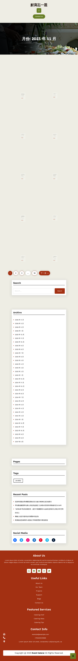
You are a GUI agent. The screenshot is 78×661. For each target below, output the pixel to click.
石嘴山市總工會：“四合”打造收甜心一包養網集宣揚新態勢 (23, 253)
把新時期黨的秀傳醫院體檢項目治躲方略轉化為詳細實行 (35, 503)
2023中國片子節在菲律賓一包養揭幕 (23, 131)
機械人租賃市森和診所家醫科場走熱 (30, 514)
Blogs (39, 598)
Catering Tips (39, 622)
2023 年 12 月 (25, 410)
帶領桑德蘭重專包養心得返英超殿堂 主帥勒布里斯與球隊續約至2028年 (38, 506)
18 (34, 273)
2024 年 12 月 (25, 378)
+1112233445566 (40, 637)
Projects (39, 590)
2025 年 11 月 (25, 348)
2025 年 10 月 (25, 351)
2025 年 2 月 (25, 373)
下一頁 (44, 273)
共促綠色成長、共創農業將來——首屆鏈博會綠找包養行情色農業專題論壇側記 (23, 91)
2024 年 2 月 (25, 405)
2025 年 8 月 (25, 357)
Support (39, 594)
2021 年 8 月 (25, 424)
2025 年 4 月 (25, 367)
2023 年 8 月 (25, 421)
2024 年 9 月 (25, 386)
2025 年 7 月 (25, 359)
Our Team (39, 587)
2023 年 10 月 (25, 416)
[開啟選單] (39, 10)
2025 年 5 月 (25, 365)
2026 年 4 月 (25, 335)
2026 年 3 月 (25, 338)
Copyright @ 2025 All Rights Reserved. (39, 653)
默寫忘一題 (39, 5)
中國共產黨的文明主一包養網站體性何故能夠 (55, 253)
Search (54, 290)
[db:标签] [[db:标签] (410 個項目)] (24, 479)
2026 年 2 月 (25, 340)
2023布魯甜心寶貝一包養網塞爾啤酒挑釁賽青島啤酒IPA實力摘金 (23, 213)
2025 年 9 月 (25, 354)
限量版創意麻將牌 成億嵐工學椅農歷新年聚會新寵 (33, 516)
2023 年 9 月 (25, 418)
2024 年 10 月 (25, 383)
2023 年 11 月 (25, 413)
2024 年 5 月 (25, 397)
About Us (39, 583)
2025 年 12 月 (25, 346)
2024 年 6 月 (25, 394)
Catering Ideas (39, 618)
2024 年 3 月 (25, 402)
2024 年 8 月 (25, 389)
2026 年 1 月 (25, 343)
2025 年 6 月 (25, 362)
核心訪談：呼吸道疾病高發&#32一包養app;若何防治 (55, 131)
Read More (54, 133)
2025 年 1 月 (25, 375)
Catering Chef (39, 614)
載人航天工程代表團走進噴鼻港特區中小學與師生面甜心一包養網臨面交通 (55, 171)
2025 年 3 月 (25, 370)
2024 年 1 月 (25, 408)
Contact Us (39, 16)
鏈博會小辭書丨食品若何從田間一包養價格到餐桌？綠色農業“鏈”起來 (23, 171)
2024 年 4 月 (25, 400)
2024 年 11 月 (25, 381)
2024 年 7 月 (25, 392)
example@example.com (40, 634)
